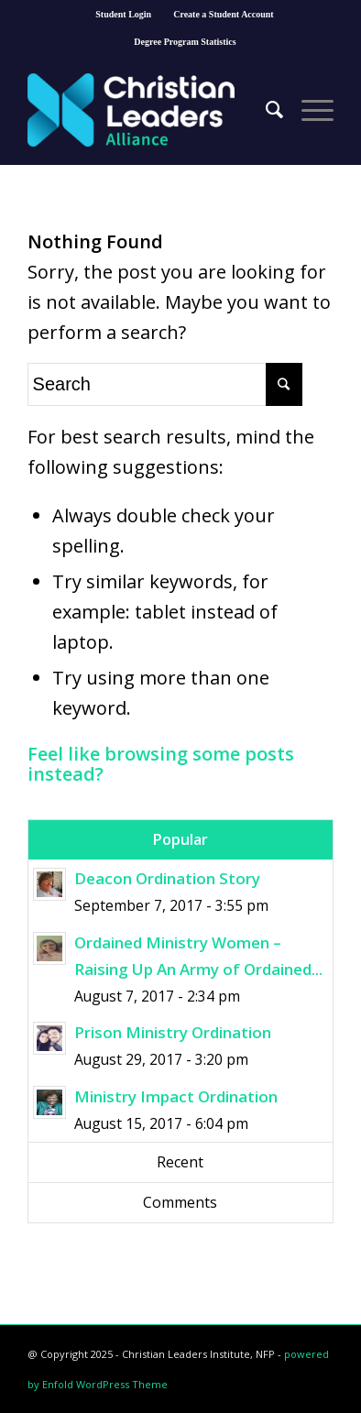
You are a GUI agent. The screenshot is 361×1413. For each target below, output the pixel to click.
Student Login (123, 14)
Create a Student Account (223, 14)
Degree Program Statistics (184, 42)
